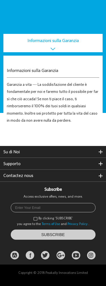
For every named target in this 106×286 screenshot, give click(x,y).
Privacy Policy (78, 224)
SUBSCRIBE (53, 234)
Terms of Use (51, 224)
